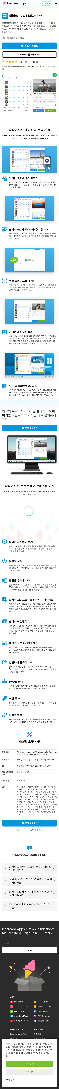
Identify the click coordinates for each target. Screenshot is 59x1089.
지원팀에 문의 (39, 1038)
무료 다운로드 (29, 45)
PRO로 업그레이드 (29, 54)
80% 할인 (46, 3)
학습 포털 (37, 1034)
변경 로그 (38, 830)
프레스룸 (13, 1038)
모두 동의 (29, 1063)
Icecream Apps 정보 (18, 1034)
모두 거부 (29, 1071)
